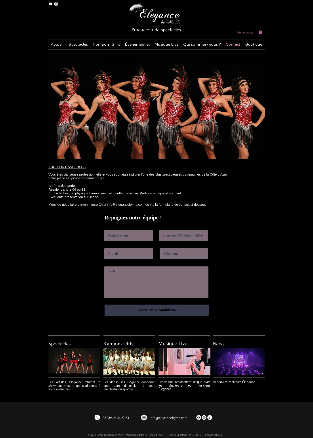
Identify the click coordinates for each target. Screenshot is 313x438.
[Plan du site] (156, 435)
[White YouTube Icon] (50, 4)
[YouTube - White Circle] (198, 417)
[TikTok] (209, 417)
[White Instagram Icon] (56, 4)
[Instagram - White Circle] (204, 417)
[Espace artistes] (213, 435)
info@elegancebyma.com (168, 418)
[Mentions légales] (135, 435)
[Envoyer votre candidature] (157, 310)
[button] (260, 31)
